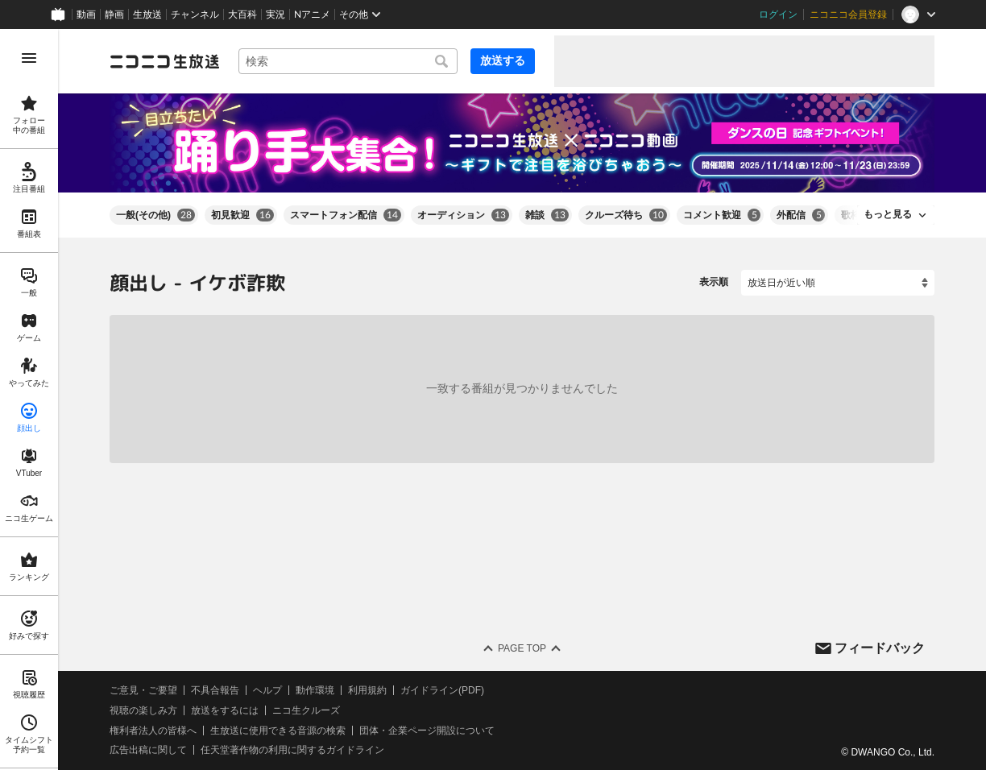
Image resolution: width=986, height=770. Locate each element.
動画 (86, 14)
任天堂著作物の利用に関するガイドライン (292, 750)
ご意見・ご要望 (143, 690)
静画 (114, 14)
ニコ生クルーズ (306, 710)
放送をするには (225, 710)
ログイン (778, 14)
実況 (275, 14)
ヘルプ (267, 690)
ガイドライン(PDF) (442, 690)
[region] (29, 399)
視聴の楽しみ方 (143, 710)
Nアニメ (312, 14)
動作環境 (315, 690)
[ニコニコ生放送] (164, 61)
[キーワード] (348, 61)
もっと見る (888, 214)
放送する (502, 60)
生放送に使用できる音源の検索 (278, 730)
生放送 (147, 14)
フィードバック (880, 647)
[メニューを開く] (29, 58)
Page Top (522, 648)
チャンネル (195, 14)
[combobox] (348, 61)
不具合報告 (215, 690)
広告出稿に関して (148, 750)
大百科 (242, 14)
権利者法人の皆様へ (153, 729)
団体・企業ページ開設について (427, 730)
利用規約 (367, 690)
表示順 (713, 282)
